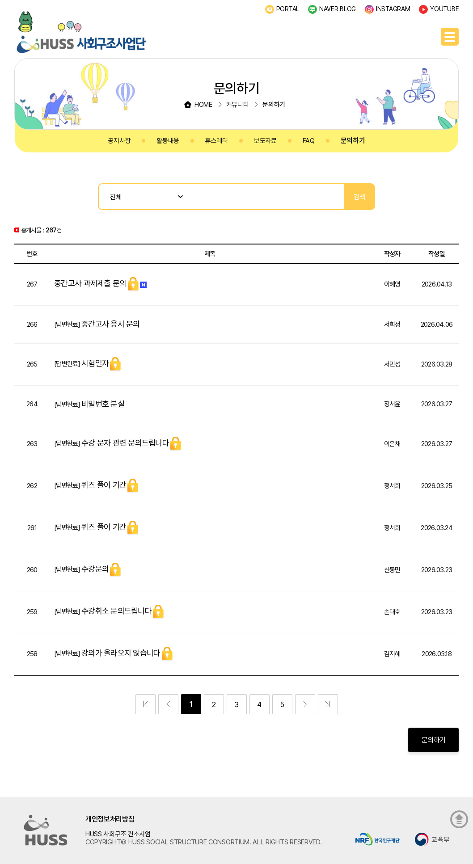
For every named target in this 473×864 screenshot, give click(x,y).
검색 (359, 197)
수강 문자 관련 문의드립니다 (125, 442)
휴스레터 (216, 141)
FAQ (309, 141)
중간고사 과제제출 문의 (90, 283)
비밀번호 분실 (102, 404)
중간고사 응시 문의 (110, 324)
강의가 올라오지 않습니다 (120, 652)
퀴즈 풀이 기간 (103, 484)
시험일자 (95, 363)
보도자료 (265, 141)
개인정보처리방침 (110, 819)
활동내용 (167, 141)
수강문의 (95, 568)
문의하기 (353, 140)
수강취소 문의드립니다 (116, 610)
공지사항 (119, 141)
